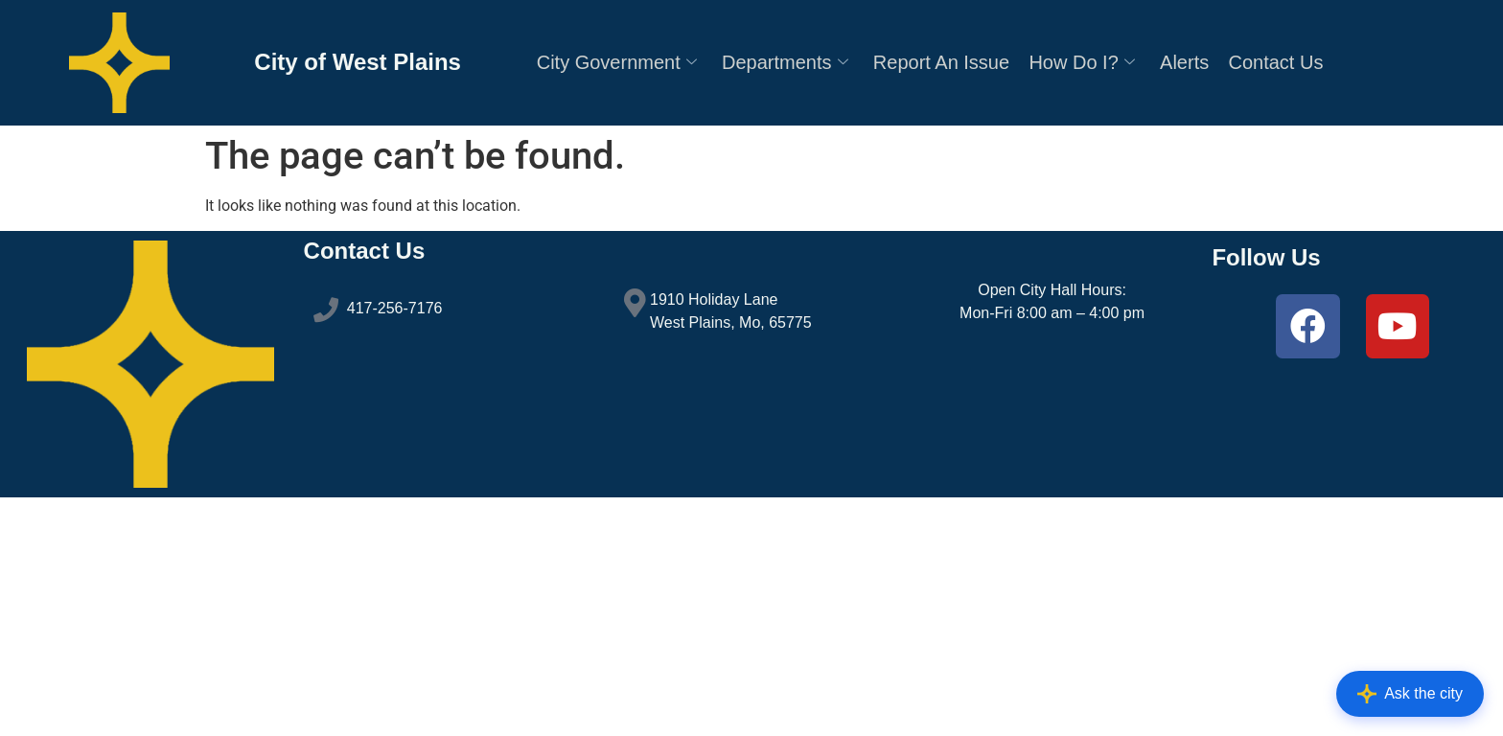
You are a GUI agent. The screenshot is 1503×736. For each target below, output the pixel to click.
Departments (785, 62)
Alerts (1184, 62)
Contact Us (1275, 62)
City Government (617, 62)
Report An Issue (941, 62)
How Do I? (1081, 62)
